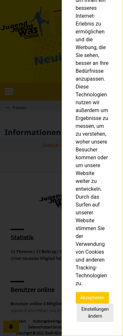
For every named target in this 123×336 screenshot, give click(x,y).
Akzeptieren (92, 297)
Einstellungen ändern (95, 312)
